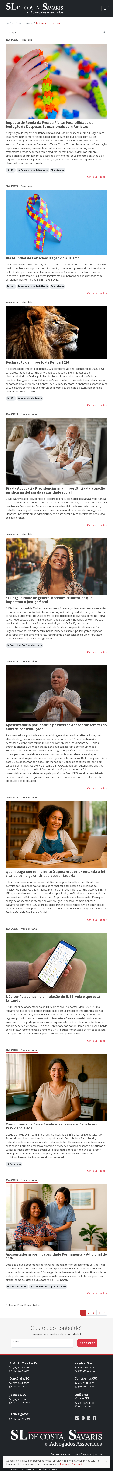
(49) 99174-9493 (19, 1418)
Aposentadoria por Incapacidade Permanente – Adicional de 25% (56, 1256)
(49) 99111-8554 (19, 1402)
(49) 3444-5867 (19, 1383)
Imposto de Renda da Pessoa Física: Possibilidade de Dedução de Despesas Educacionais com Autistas (49, 124)
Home (29, 23)
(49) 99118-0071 (19, 1386)
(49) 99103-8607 (85, 1370)
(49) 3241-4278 (84, 1383)
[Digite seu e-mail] (42, 1343)
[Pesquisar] (53, 32)
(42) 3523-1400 (84, 1402)
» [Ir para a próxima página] (104, 1312)
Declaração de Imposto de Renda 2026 (37, 362)
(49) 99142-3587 (85, 1386)
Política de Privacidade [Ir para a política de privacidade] (71, 1463)
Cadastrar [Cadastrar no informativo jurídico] (87, 1343)
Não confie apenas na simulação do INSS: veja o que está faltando (53, 998)
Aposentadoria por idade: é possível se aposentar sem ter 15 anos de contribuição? (56, 727)
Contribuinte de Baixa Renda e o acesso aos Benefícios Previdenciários (51, 1126)
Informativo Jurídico (48, 23)
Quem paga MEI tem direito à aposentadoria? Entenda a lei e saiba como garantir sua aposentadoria (55, 873)
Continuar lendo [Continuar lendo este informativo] (97, 176)
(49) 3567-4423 (84, 1367)
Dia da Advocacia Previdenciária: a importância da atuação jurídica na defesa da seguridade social (55, 490)
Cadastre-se (58, 1454)
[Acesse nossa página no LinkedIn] (89, 1417)
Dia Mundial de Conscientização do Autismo (43, 258)
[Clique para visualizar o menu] (105, 9)
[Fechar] (106, 1460)
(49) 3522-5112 (19, 1399)
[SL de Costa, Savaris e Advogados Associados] (34, 9)
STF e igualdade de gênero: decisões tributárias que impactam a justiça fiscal (49, 600)
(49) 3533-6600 (19, 1367)
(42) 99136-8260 (85, 1406)
